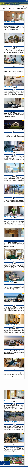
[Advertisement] (14, 384)
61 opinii (18, 286)
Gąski (23, 33)
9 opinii (18, 113)
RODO (6, 463)
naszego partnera (16, 30)
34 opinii (18, 243)
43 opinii (19, 221)
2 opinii (19, 448)
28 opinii (18, 156)
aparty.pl (27, 0)
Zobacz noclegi (14, 47)
